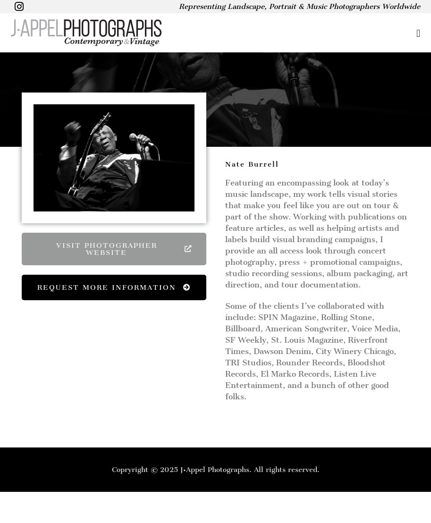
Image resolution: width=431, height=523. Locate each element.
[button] (300, 33)
